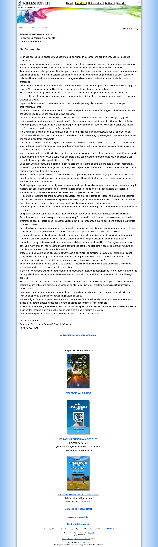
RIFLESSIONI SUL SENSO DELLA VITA (78, 494)
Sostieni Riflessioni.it (78, 524)
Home (21, 27)
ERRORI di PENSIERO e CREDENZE (78, 439)
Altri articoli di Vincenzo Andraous (78, 335)
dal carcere (32, 27)
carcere (44, 27)
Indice (49, 34)
